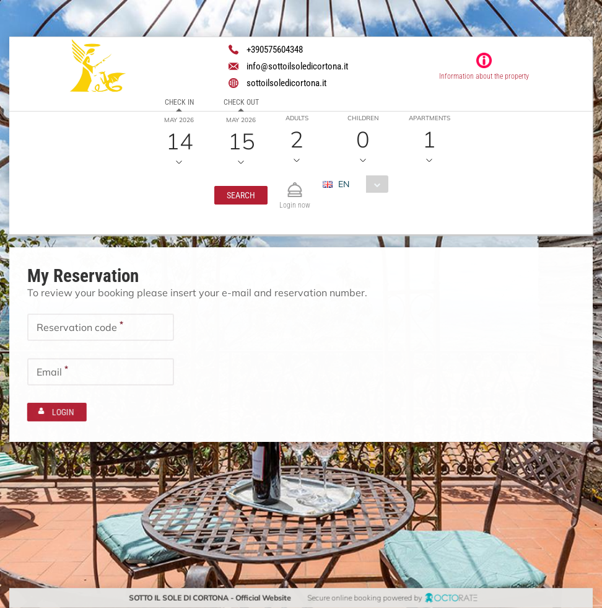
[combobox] (360, 184)
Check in (178, 102)
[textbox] (100, 327)
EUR (338, 205)
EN (343, 184)
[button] (241, 195)
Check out (240, 102)
